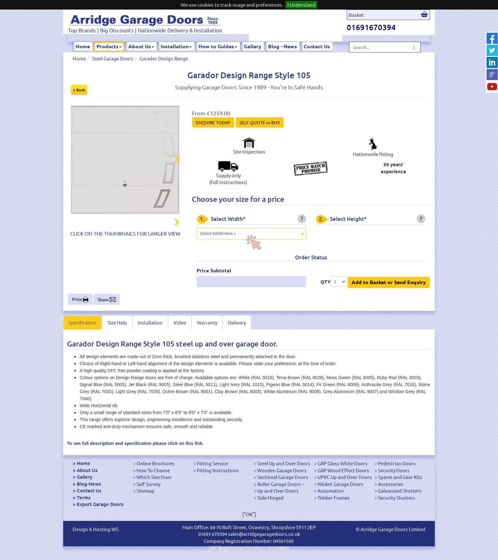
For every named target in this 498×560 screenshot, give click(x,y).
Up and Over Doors (278, 491)
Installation (176, 46)
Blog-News (89, 484)
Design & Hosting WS (95, 529)
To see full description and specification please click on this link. (135, 443)
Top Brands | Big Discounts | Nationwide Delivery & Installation (145, 30)
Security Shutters (396, 498)
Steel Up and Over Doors (283, 463)
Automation (331, 491)
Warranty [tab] (207, 322)
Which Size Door (154, 477)
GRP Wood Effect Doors (343, 470)
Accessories (390, 484)
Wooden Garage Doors (281, 470)
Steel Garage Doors (112, 58)
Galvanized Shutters (399, 491)
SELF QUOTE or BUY (259, 122)
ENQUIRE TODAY (213, 122)
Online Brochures (156, 463)
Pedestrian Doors (397, 463)
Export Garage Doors (100, 504)
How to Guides (218, 46)
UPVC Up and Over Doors (345, 477)
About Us (141, 46)
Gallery (252, 46)
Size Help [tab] (117, 322)
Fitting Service (212, 463)
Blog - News (282, 46)
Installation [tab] (150, 322)
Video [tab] (179, 322)
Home (83, 46)
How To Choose (153, 470)
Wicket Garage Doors (340, 484)
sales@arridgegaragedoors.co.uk (264, 534)
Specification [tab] (82, 322)
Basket (356, 15)
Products (109, 46)
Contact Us (317, 46)
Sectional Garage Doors (282, 477)
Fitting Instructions (218, 470)
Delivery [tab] (237, 322)
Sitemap (145, 491)
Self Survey (148, 484)
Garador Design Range (163, 58)
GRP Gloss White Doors (342, 463)
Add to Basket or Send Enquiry (389, 282)
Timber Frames (334, 498)
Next (173, 160)
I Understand (301, 5)
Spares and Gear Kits (400, 477)
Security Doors (394, 470)
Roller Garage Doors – (280, 484)
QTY (325, 281)
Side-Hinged (270, 498)
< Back (79, 89)
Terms (84, 497)
